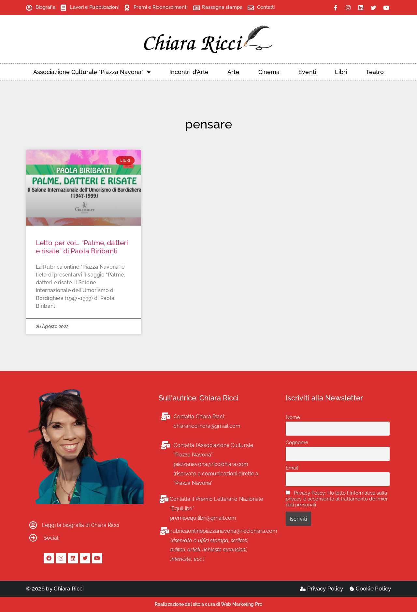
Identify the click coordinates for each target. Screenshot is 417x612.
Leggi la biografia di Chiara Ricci (80, 525)
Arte (233, 71)
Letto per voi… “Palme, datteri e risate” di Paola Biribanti (82, 247)
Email (292, 468)
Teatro (375, 71)
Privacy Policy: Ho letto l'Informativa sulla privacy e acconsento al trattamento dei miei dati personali (336, 499)
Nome (293, 417)
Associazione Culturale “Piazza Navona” (92, 72)
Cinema (269, 71)
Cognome (297, 442)
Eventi (307, 71)
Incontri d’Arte (189, 71)
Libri (341, 71)
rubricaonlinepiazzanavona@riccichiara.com (223, 531)
